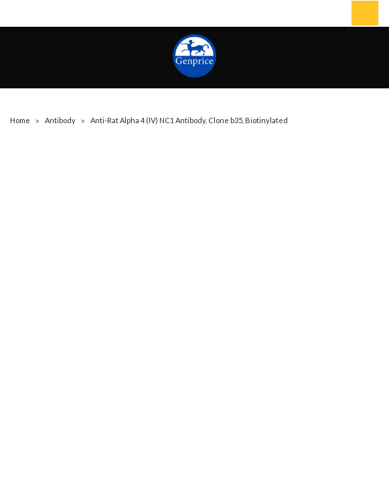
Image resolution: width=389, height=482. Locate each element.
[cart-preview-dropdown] (362, 13)
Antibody (60, 120)
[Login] (332, 13)
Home (20, 120)
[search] (302, 13)
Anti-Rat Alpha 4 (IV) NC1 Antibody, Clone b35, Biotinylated (189, 120)
